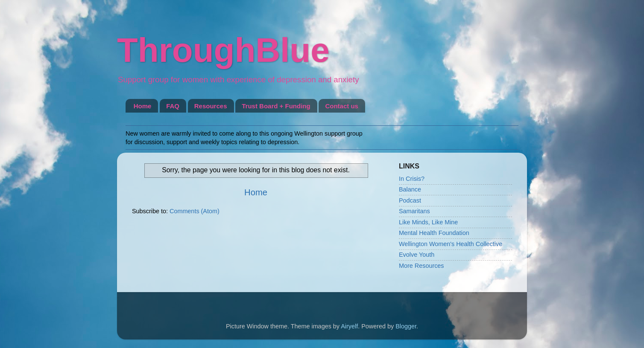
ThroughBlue (223, 50)
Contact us (341, 106)
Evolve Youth (416, 254)
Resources (210, 106)
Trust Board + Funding (276, 106)
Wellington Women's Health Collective (450, 244)
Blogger (405, 326)
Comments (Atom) (195, 211)
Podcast (410, 200)
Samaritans (414, 211)
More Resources (421, 265)
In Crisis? (411, 178)
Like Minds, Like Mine (428, 222)
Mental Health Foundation (434, 232)
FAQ (172, 106)
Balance (410, 189)
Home (143, 106)
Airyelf (349, 326)
